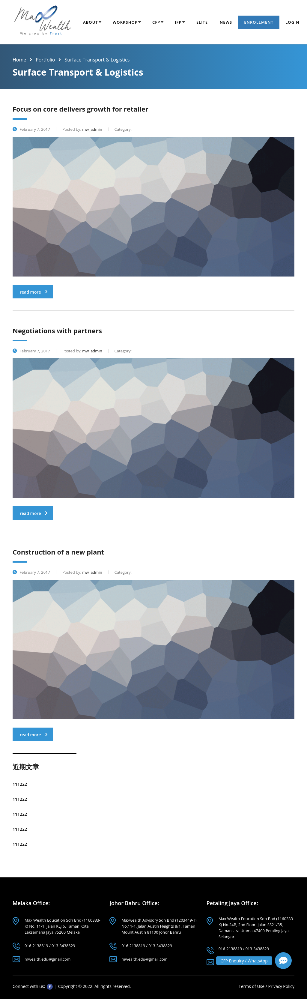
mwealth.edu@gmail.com (47, 959)
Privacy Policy (281, 986)
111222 (20, 784)
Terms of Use (252, 986)
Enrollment (258, 22)
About (90, 22)
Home (19, 59)
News (226, 22)
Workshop (125, 22)
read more (34, 292)
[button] (283, 960)
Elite (202, 22)
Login (292, 22)
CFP (156, 22)
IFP (178, 22)
